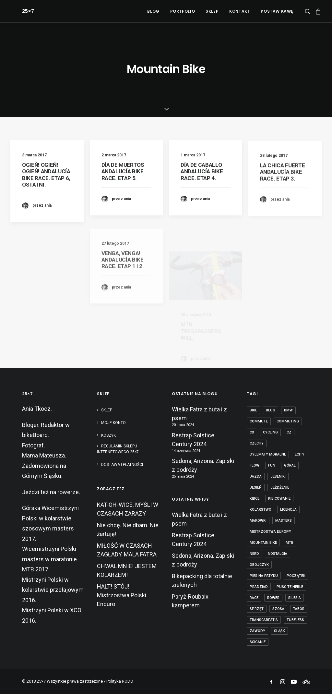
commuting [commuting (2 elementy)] (288, 421)
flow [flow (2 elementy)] (254, 465)
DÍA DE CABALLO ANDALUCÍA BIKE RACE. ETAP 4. (202, 178)
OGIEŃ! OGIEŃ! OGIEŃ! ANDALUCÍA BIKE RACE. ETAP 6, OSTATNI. (46, 175)
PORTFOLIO (182, 11)
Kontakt (239, 11)
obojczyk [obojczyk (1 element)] (259, 565)
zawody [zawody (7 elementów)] (257, 631)
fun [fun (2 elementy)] (271, 465)
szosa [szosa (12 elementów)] (278, 609)
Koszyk (108, 435)
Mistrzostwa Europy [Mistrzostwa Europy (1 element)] (270, 532)
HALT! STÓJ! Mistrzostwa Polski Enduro (121, 595)
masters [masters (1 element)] (283, 520)
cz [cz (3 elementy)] (289, 432)
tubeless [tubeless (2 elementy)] (295, 620)
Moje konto (113, 422)
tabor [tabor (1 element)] (298, 609)
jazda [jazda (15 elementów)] (256, 476)
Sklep (106, 410)
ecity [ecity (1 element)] (299, 454)
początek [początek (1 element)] (296, 576)
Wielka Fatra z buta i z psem (199, 413)
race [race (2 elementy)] (254, 598)
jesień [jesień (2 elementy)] (256, 487)
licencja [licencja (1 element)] (288, 509)
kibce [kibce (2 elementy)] (254, 498)
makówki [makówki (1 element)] (258, 520)
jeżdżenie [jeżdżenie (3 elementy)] (279, 487)
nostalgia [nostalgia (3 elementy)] (277, 554)
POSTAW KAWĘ (277, 11)
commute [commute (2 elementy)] (259, 421)
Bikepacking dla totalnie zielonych (202, 580)
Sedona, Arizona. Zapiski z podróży (203, 465)
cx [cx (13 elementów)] (252, 432)
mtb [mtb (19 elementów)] (289, 543)
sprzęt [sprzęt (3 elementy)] (257, 609)
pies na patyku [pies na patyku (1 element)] (264, 576)
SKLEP (212, 11)
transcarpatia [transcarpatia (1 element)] (264, 620)
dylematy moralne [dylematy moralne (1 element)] (268, 454)
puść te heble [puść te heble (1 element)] (290, 587)
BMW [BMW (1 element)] (288, 410)
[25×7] (16, 11)
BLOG (153, 11)
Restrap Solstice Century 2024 (193, 439)
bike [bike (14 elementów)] (253, 410)
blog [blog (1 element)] (270, 410)
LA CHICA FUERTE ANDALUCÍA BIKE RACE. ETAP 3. (282, 192)
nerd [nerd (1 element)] (254, 554)
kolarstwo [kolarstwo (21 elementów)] (260, 509)
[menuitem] (153, 11)
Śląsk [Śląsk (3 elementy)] (279, 631)
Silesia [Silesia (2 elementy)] (294, 598)
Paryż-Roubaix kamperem (190, 601)
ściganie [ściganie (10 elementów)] (258, 642)
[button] (309, 11)
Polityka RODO (119, 681)
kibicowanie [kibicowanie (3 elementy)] (279, 498)
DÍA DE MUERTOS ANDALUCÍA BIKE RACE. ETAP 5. (122, 171)
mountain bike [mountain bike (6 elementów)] (263, 543)
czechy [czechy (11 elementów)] (257, 443)
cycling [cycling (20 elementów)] (270, 432)
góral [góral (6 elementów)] (290, 465)
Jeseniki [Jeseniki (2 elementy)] (278, 476)
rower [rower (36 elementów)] (273, 598)
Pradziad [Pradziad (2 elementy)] (259, 587)
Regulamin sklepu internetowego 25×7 (118, 449)
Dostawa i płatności (122, 464)
